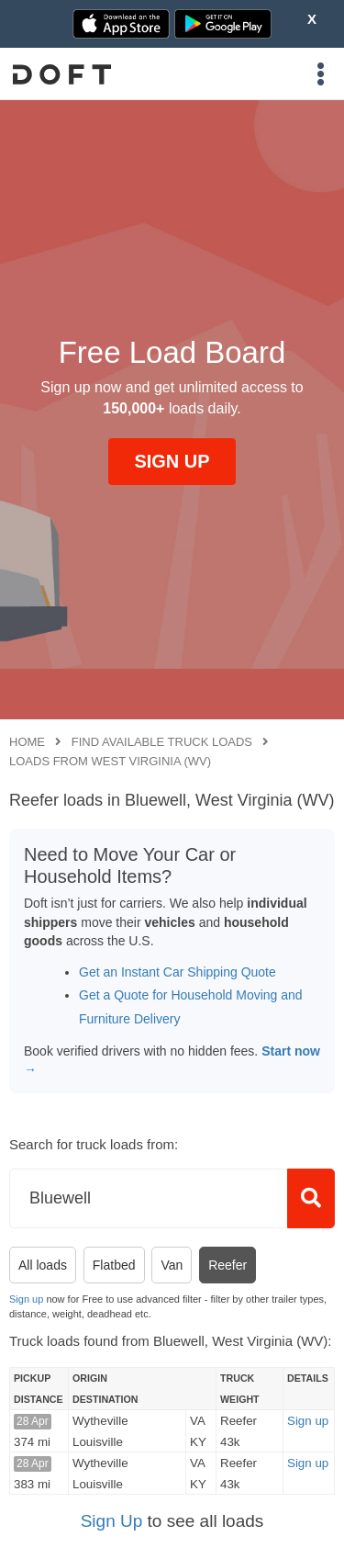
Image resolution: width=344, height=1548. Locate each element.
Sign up (26, 1299)
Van (172, 1265)
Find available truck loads (162, 742)
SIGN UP (171, 461)
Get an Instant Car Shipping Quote (177, 972)
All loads (42, 1265)
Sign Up (112, 1521)
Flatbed (114, 1265)
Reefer (227, 1265)
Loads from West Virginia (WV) (110, 761)
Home (27, 742)
